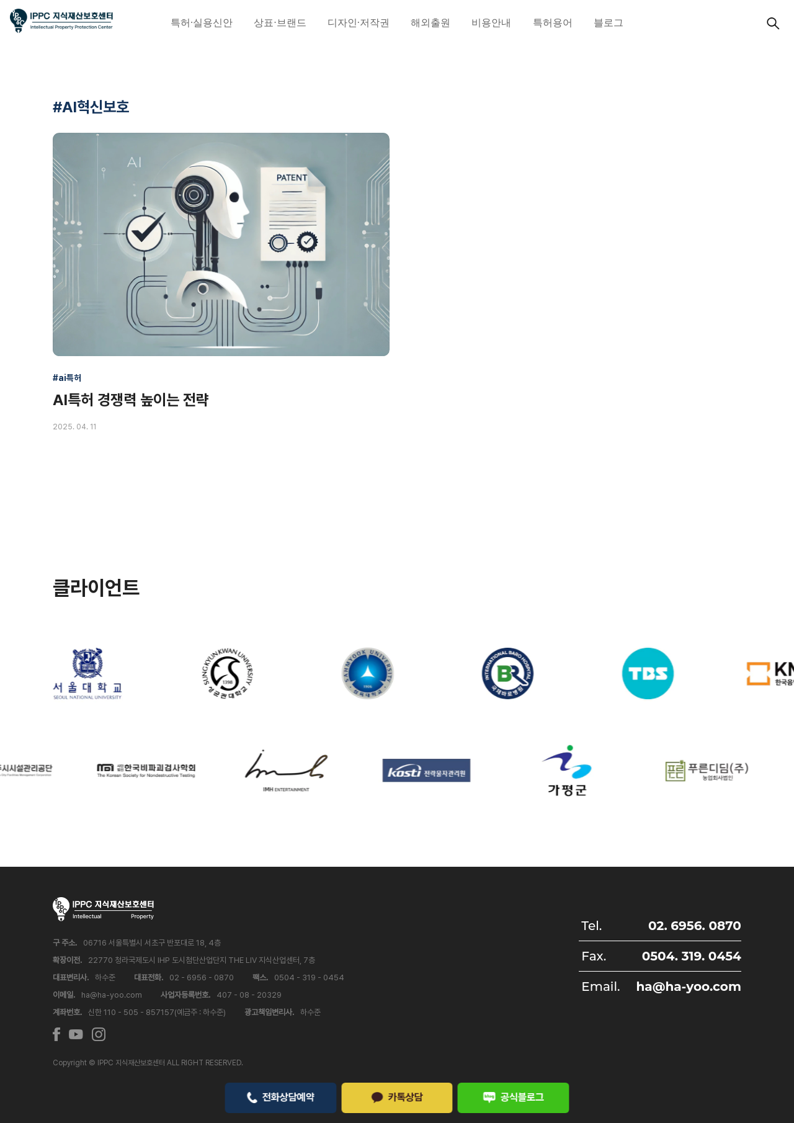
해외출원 (430, 23)
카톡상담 (397, 1097)
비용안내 (491, 23)
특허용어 (553, 23)
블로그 (608, 23)
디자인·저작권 (359, 23)
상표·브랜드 (280, 23)
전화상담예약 (280, 1097)
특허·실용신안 (202, 23)
